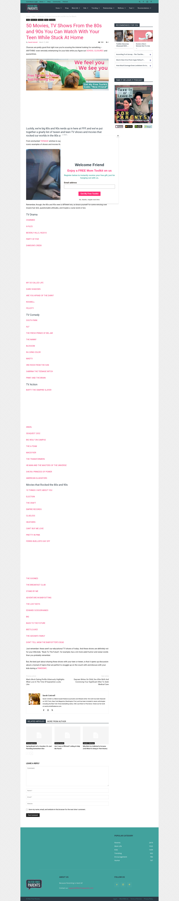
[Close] (118, 136)
